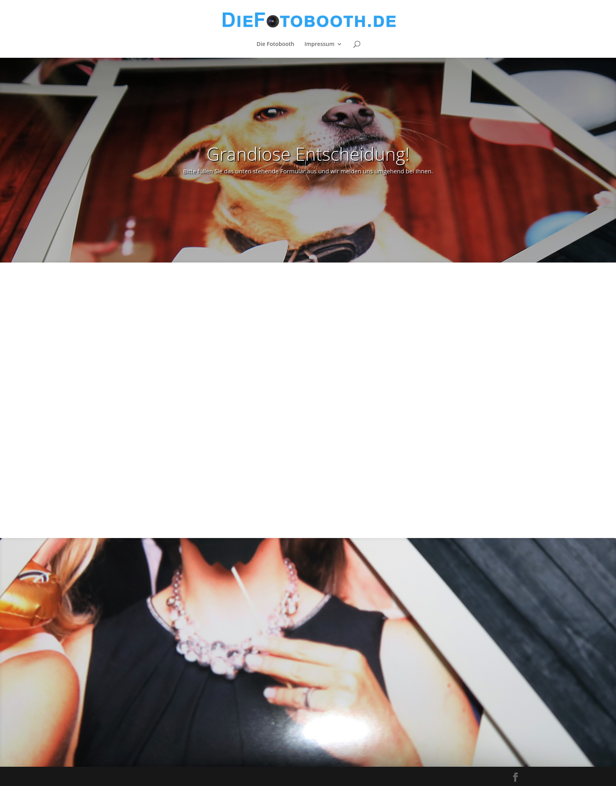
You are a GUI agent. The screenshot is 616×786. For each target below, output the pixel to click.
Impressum (319, 44)
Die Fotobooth (275, 44)
